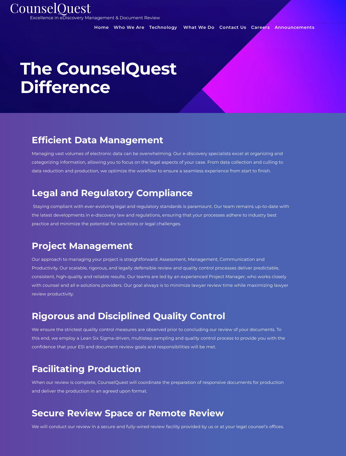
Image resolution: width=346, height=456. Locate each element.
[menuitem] (101, 27)
